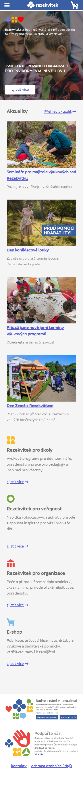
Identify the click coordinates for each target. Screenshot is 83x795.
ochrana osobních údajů (51, 766)
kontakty (19, 766)
